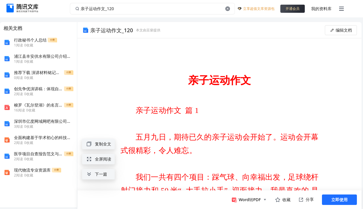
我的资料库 (321, 8)
